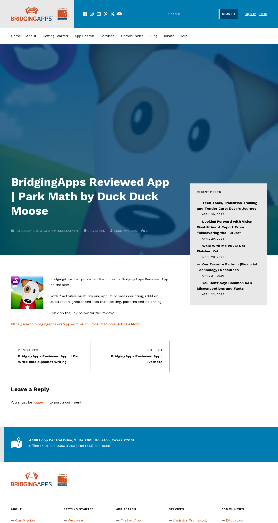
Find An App (131, 520)
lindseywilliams (126, 230)
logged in (40, 402)
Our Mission (25, 520)
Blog (153, 36)
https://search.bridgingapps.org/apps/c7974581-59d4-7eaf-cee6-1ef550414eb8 (75, 324)
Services (107, 36)
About (31, 36)
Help (263, 14)
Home (16, 36)
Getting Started (55, 36)
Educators (234, 520)
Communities (132, 36)
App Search (84, 36)
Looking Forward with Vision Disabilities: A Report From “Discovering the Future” (224, 227)
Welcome (75, 520)
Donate (168, 36)
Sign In (250, 14)
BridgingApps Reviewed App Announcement (48, 230)
